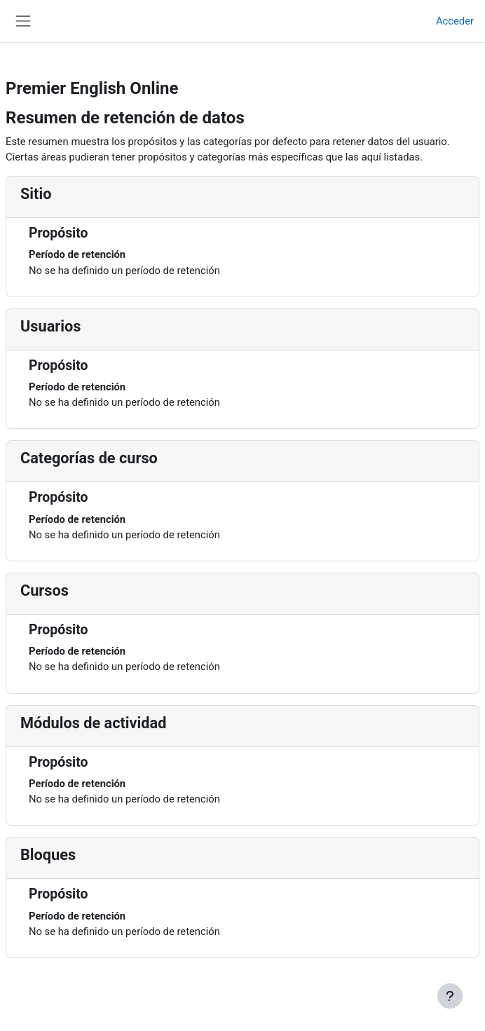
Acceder (455, 21)
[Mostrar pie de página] (450, 996)
